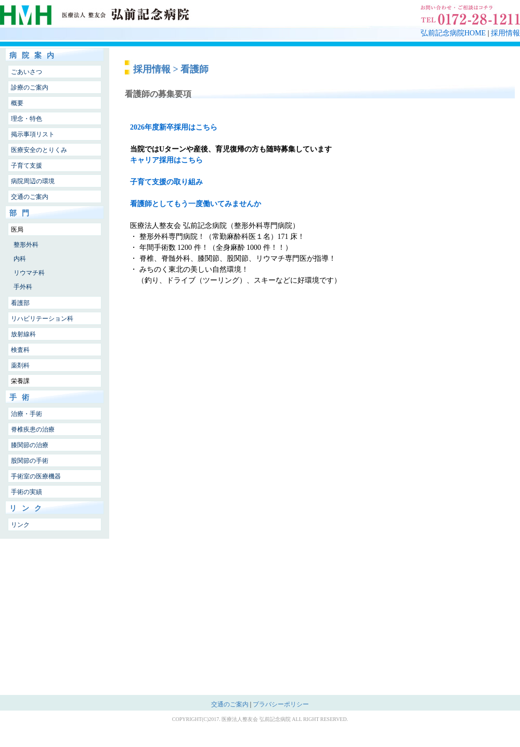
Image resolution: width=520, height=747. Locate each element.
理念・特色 (26, 118)
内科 (20, 258)
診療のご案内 (29, 87)
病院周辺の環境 (33, 181)
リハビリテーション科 (42, 318)
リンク (20, 524)
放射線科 (23, 334)
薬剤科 (20, 365)
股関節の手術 (29, 460)
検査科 (20, 349)
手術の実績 (26, 492)
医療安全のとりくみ (39, 150)
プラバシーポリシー (281, 704)
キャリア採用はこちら (166, 160)
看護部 (20, 303)
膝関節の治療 (29, 445)
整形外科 (26, 244)
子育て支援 (26, 165)
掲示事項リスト (33, 134)
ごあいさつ (26, 71)
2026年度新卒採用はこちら (173, 127)
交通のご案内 (29, 196)
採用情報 (505, 33)
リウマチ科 (29, 272)
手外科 (23, 286)
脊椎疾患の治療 (33, 429)
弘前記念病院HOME (453, 33)
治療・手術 (26, 413)
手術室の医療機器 (36, 476)
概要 (17, 103)
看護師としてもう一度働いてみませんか (195, 204)
